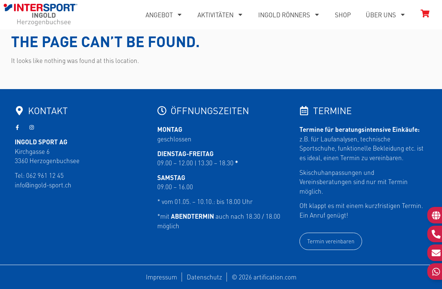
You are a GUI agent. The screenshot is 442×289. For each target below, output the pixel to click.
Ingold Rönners (289, 14)
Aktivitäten (220, 14)
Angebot (164, 14)
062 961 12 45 (45, 175)
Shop (343, 15)
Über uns (386, 14)
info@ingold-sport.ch (43, 185)
